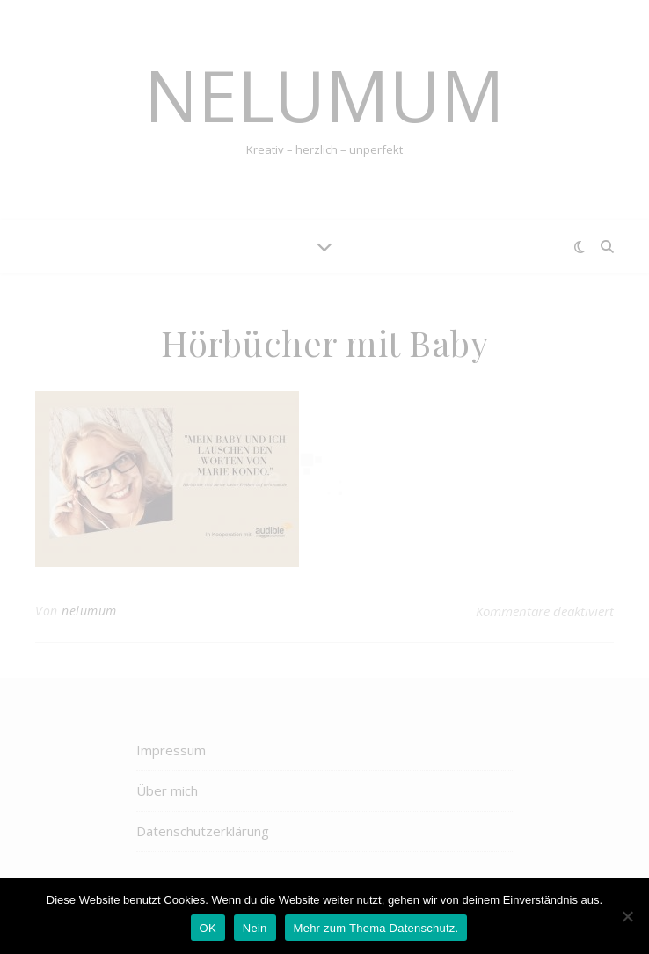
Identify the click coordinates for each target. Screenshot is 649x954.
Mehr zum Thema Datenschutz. (376, 928)
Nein (255, 928)
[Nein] (627, 916)
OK (208, 928)
